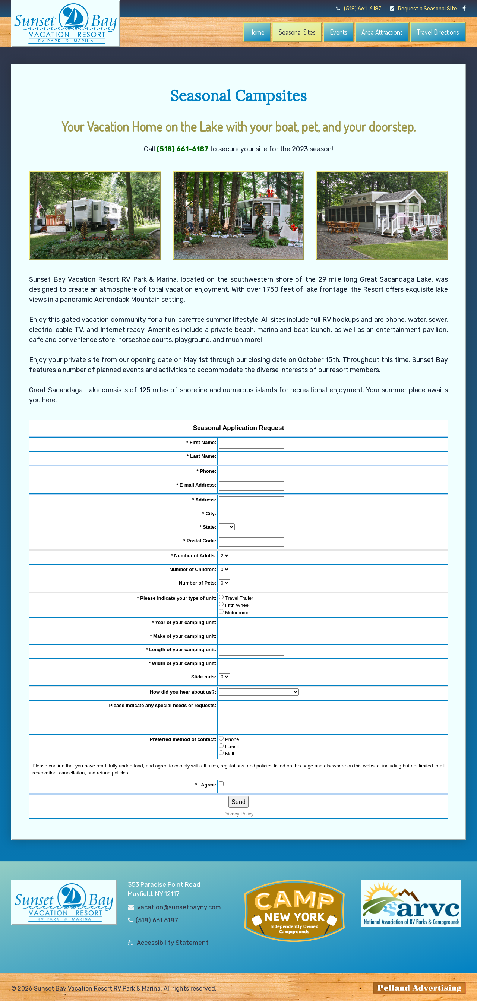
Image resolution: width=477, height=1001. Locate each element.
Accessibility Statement (173, 940)
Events (338, 32)
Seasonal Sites (297, 32)
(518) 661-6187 (358, 9)
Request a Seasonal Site (423, 9)
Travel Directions (438, 32)
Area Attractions (382, 32)
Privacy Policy (239, 814)
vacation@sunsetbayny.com (179, 904)
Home (257, 32)
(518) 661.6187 (157, 918)
